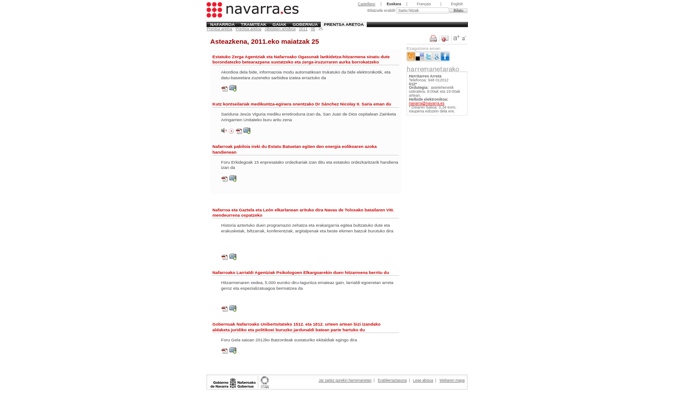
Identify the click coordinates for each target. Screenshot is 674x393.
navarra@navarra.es (426, 103)
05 (313, 29)
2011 (303, 29)
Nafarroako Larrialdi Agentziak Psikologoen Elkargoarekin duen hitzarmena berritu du (300, 272)
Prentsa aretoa (344, 24)
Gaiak (280, 24)
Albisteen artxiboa (280, 29)
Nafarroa (222, 24)
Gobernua (305, 24)
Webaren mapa (451, 380)
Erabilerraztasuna (392, 380)
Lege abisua (423, 380)
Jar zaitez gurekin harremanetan (345, 380)
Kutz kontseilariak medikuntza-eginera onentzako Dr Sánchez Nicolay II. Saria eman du (301, 104)
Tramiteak (253, 24)
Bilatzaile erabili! (382, 10)
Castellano (367, 4)
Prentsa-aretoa (248, 29)
